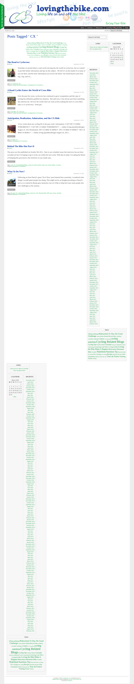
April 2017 (93, 161)
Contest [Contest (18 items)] (58, 45)
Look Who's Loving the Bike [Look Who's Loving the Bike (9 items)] (109, 347)
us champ (58, 165)
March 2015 (93, 209)
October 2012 (93, 263)
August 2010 (93, 312)
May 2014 (92, 227)
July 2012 (92, 269)
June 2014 (92, 225)
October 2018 (93, 131)
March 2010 (93, 322)
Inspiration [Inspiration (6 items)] (46, 49)
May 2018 (92, 139)
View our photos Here (96, 49)
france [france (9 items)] (31, 49)
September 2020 (94, 99)
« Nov (112, 63)
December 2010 (94, 305)
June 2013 (92, 248)
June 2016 (92, 180)
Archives (90, 28)
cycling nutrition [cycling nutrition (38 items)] (32, 47)
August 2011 (93, 290)
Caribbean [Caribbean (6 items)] (43, 44)
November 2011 (94, 284)
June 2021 (92, 86)
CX (11, 83)
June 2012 (92, 271)
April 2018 (93, 141)
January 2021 (93, 94)
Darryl (10, 64)
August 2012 (93, 267)
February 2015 (94, 210)
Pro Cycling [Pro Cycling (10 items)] (34, 55)
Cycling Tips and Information (19, 85)
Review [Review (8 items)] (55, 55)
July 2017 (92, 156)
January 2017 (93, 167)
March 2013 (93, 254)
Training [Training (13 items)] (53, 57)
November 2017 (94, 148)
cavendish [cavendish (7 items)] (48, 45)
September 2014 (94, 220)
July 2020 (92, 103)
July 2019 (92, 114)
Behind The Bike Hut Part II (20, 146)
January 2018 (93, 144)
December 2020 (94, 95)
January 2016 (93, 190)
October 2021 (93, 82)
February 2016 (94, 188)
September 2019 (94, 111)
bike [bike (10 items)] (39, 45)
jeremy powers (37, 165)
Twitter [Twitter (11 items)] (58, 57)
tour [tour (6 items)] (39, 57)
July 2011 (92, 291)
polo (51, 193)
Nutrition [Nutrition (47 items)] (44, 53)
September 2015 (94, 197)
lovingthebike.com (66, 678)
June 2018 (92, 137)
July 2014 (92, 224)
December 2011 (94, 282)
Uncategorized (31, 85)
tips (19, 83)
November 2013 (94, 239)
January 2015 (93, 212)
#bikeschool (99, 28)
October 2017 (93, 150)
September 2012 (94, 265)
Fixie (37, 193)
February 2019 (94, 124)
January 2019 (93, 126)
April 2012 (93, 275)
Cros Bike (12, 139)
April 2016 (93, 184)
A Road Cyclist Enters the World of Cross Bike (29, 90)
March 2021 (93, 90)
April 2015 (93, 207)
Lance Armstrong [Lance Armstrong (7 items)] (53, 49)
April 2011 (92, 297)
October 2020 (93, 97)
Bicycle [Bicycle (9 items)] (36, 45)
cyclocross (15, 83)
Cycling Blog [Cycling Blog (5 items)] (64, 44)
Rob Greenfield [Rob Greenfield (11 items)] (62, 55)
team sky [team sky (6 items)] (36, 57)
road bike (59, 193)
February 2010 (94, 324)
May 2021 (92, 88)
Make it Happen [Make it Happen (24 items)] (54, 51)
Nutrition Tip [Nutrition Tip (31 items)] (52, 53)
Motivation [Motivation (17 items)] (63, 51)
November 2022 (94, 73)
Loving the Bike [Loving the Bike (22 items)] (44, 51)
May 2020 (92, 105)
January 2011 (93, 303)
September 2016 (94, 175)
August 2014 (93, 222)
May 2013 (92, 250)
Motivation (15, 166)
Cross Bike (13, 111)
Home (82, 28)
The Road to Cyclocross (18, 62)
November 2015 (94, 193)
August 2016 (93, 176)
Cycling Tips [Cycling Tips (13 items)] (63, 47)
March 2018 (93, 143)
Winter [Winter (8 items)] (62, 57)
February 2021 (94, 92)
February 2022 (94, 78)
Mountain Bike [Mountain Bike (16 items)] (31, 53)
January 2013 (93, 258)
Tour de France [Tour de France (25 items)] (46, 57)
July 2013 (92, 246)
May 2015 (92, 205)
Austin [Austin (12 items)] (32, 45)
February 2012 (94, 278)
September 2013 (94, 242)
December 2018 (94, 127)
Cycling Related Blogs (21, 165)
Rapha (53, 165)
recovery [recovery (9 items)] (50, 55)
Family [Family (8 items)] (27, 49)
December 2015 (94, 192)
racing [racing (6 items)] (42, 55)
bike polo (12, 193)
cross (11, 165)
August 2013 (93, 244)
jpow (43, 165)
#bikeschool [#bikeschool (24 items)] (40, 43)
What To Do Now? (16, 171)
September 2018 (94, 133)
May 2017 (92, 160)
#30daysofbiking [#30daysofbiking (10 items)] (31, 43)
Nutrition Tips (3, 16)
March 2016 (93, 186)
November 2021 (94, 80)
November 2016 (94, 171)
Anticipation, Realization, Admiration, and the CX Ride (33, 118)
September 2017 (94, 152)
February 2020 (94, 107)
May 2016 (92, 182)
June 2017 (92, 158)
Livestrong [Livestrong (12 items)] (61, 49)
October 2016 (93, 173)
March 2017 (93, 163)
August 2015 (93, 199)
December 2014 (94, 214)
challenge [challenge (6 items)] (53, 44)
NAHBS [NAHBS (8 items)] (38, 53)
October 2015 (93, 195)
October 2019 (93, 109)
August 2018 (93, 135)
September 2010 (94, 310)
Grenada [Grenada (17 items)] (36, 49)
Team (126, 28)
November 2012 (94, 261)
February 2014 (94, 233)
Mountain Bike (42, 193)
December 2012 (94, 259)
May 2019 (92, 118)
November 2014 (94, 216)
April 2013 (93, 252)
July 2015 (92, 201)
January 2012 (93, 280)
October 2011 (93, 286)
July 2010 (92, 314)
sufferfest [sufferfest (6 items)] (31, 57)
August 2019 (93, 112)
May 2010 (92, 318)
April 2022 (93, 75)
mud (46, 165)
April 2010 (93, 320)
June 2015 (92, 203)
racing (49, 165)
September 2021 (94, 84)
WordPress (69, 680)
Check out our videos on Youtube (99, 47)
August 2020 (93, 101)
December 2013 (94, 237)
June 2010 (92, 316)
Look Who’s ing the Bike (113, 28)
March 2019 (93, 122)
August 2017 (93, 154)
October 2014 (93, 218)
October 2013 (93, 241)
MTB (48, 193)
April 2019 (93, 120)
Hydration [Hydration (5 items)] (41, 49)
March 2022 (93, 77)
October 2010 (93, 308)
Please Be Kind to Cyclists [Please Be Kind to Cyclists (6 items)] (36, 662)
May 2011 (92, 295)
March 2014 (93, 231)
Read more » (11, 80)
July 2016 (92, 178)
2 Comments (39, 113)
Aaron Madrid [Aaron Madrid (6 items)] (100, 336)
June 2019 (92, 116)
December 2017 (94, 146)
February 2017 (94, 165)
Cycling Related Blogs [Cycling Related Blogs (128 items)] (49, 47)
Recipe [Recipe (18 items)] (46, 55)
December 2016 (94, 169)
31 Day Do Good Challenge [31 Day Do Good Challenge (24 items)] (54, 43)
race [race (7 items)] (39, 55)
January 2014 (93, 235)
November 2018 (94, 129)
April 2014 (93, 229)
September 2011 (94, 288)
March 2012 (93, 276)
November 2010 (94, 307)
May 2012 (92, 273)
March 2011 (93, 299)
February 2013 (94, 256)
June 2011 (92, 293)
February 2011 (94, 301)
